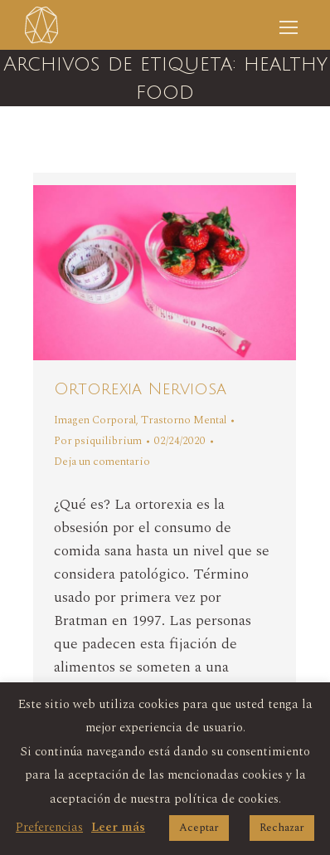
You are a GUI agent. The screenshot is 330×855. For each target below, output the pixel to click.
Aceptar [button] (199, 827)
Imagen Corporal (95, 420)
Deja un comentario (102, 461)
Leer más (118, 827)
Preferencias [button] (49, 827)
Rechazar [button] (282, 827)
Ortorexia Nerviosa (140, 389)
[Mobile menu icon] (288, 25)
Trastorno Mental (183, 420)
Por (98, 440)
